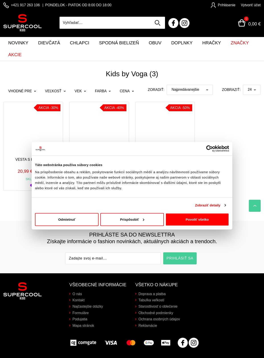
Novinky (18, 42)
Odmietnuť (66, 212)
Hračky (211, 42)
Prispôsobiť (132, 212)
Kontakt (78, 300)
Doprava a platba (152, 294)
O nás (77, 294)
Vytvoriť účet (251, 5)
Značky (240, 42)
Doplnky (182, 42)
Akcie (15, 54)
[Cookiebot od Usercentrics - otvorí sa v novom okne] (209, 142)
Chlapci (79, 42)
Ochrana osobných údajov (159, 319)
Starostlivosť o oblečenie (157, 306)
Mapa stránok (83, 325)
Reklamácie (147, 325)
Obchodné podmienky (155, 313)
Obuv (155, 42)
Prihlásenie (223, 5)
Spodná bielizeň (119, 42)
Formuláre (80, 313)
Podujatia (79, 319)
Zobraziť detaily (208, 198)
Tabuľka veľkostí (151, 300)
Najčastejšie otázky (87, 306)
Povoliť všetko (197, 212)
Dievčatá (49, 42)
